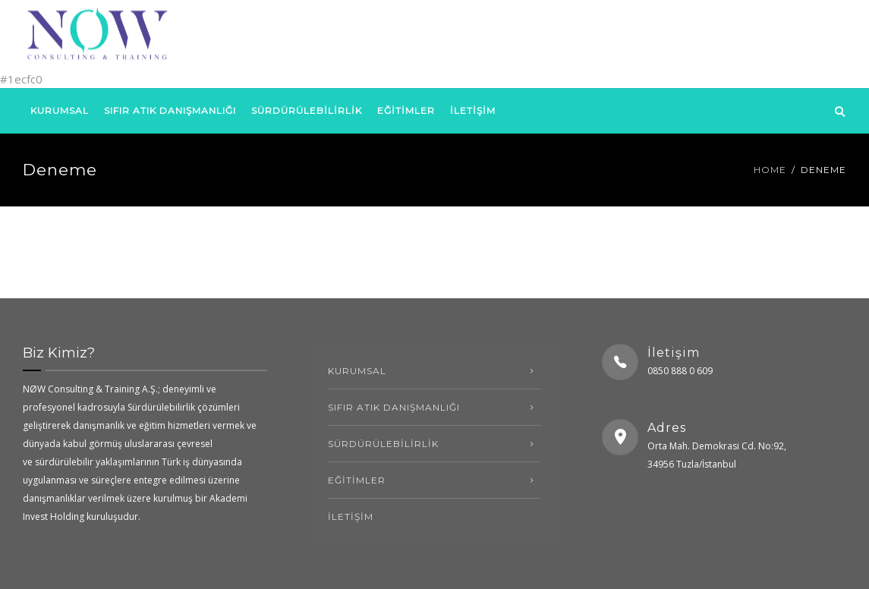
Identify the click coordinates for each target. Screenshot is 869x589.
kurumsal (59, 110)
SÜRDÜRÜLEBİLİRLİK (306, 110)
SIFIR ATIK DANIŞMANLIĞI (170, 110)
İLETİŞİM (473, 110)
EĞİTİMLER (406, 110)
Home (770, 169)
